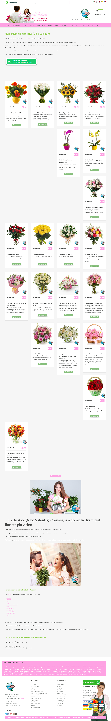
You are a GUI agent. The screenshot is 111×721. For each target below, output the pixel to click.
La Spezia (69, 673)
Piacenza (38, 671)
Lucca (61, 669)
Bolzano (102, 666)
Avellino (53, 666)
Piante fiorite (60, 703)
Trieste (20, 674)
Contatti (33, 689)
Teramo (97, 673)
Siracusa (75, 673)
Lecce (43, 669)
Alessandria (14, 666)
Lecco (38, 669)
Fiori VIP (33, 705)
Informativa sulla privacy (70, 717)
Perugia (54, 671)
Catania (60, 667)
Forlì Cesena (92, 667)
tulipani (8, 606)
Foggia (81, 667)
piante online (10, 608)
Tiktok (16, 714)
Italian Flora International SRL (42, 717)
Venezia (59, 674)
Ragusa (30, 673)
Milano (78, 669)
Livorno (48, 669)
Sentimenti (41, 25)
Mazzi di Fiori (60, 689)
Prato (70, 671)
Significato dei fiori (35, 707)
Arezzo (44, 666)
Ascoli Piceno (32, 666)
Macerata (66, 669)
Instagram (14, 714)
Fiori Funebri (60, 693)
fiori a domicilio (26, 38)
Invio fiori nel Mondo (36, 698)
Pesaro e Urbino (82, 671)
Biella (67, 666)
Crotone (33, 669)
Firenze (86, 667)
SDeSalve (94, 717)
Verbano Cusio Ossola (45, 674)
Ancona (21, 666)
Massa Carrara (97, 669)
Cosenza (54, 667)
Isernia (28, 669)
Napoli (11, 671)
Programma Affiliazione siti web (39, 693)
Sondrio (63, 673)
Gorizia (11, 669)
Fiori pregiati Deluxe (62, 688)
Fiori (50, 25)
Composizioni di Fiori (62, 695)
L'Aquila (39, 666)
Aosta (25, 666)
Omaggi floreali (61, 684)
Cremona (48, 667)
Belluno (73, 666)
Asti (48, 666)
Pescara (49, 671)
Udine (30, 674)
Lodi (53, 669)
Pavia (94, 671)
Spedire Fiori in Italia (36, 696)
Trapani (11, 674)
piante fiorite (10, 610)
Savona (86, 673)
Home (8, 25)
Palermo (32, 671)
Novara (16, 671)
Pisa (59, 671)
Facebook (8, 714)
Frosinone (100, 667)
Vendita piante (60, 700)
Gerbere (59, 686)
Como (42, 667)
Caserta (20, 667)
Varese (35, 674)
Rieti (35, 673)
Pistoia (89, 671)
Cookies (80, 717)
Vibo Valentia (82, 674)
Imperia (23, 669)
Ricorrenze (85, 25)
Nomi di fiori (34, 702)
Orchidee (59, 705)
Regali (64, 25)
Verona (70, 674)
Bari (58, 666)
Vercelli (54, 674)
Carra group (59, 717)
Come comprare (35, 686)
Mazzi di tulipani (61, 698)
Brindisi (91, 666)
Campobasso (13, 667)
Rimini (43, 673)
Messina (72, 669)
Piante (57, 25)
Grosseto (17, 669)
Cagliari (6, 667)
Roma (39, 673)
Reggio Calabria (14, 673)
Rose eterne (95, 25)
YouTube (11, 714)
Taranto (91, 673)
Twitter (6, 714)
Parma (74, 671)
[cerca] (51, 4)
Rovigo (48, 673)
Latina (56, 669)
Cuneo (38, 667)
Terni (15, 674)
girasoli (8, 601)
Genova (6, 669)
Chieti (25, 667)
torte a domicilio (11, 615)
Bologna (85, 666)
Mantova (83, 669)
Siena (58, 673)
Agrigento (7, 666)
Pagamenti (33, 688)
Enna (71, 667)
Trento (102, 673)
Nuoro (21, 671)
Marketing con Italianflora (37, 691)
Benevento (79, 666)
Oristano (26, 671)
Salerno (54, 673)
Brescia (97, 666)
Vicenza (65, 674)
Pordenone (64, 671)
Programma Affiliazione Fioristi (38, 695)
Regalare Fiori (34, 700)
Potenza (99, 671)
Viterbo (76, 674)
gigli (8, 603)
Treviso (26, 674)
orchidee (9, 598)
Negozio (16, 25)
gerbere (9, 599)
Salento (22, 698)
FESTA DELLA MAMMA (28, 25)
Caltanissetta (31, 667)
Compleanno (74, 25)
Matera (6, 671)
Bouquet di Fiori (61, 696)
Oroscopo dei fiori (35, 703)
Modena (89, 669)
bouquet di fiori (11, 613)
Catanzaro (66, 667)
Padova (44, 671)
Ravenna (6, 673)
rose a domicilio (11, 612)
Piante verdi (60, 702)
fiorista (10, 594)
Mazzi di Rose (60, 691)
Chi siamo (33, 684)
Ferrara (76, 667)
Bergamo (62, 666)
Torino (6, 674)
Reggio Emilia (23, 673)
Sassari (81, 673)
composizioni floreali (12, 605)
